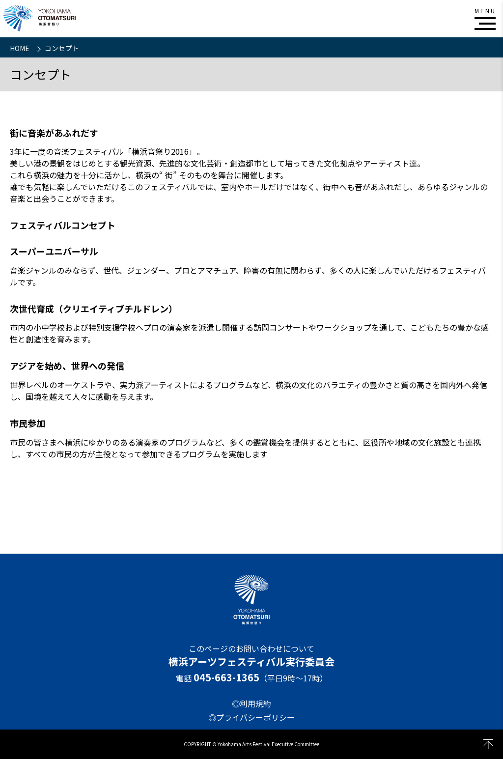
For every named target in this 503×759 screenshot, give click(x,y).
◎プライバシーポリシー (251, 717)
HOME (20, 48)
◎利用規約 (251, 703)
